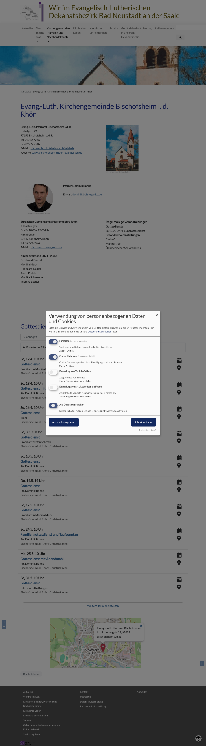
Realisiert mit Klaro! (147, 430)
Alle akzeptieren (144, 422)
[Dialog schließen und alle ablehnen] (157, 313)
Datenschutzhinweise (99, 331)
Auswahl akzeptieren (63, 422)
